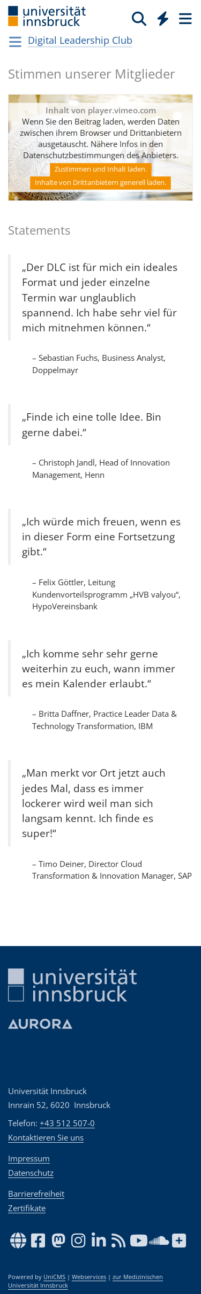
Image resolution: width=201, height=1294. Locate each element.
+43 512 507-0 (67, 1123)
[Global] (160, 16)
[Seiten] (184, 18)
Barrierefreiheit (36, 1193)
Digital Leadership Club (80, 40)
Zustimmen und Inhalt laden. (101, 169)
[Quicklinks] (163, 18)
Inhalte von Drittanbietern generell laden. (100, 183)
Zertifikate (27, 1208)
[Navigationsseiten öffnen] (15, 41)
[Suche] (139, 18)
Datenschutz (31, 1172)
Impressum (29, 1158)
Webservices (89, 1277)
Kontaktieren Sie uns (46, 1137)
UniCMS (54, 1277)
